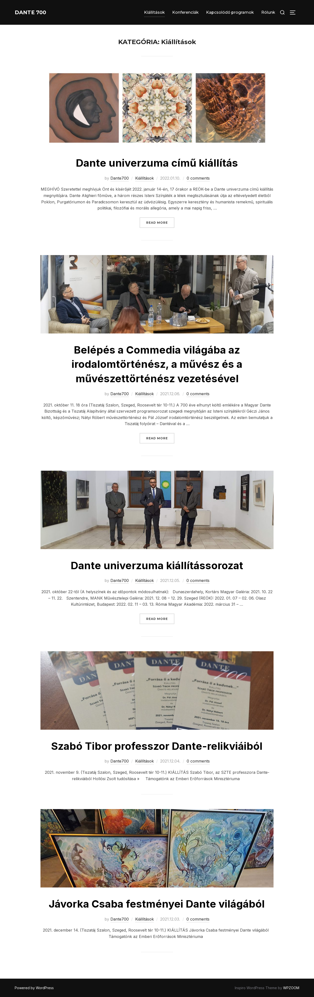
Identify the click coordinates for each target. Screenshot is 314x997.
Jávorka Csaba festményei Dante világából (157, 904)
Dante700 (119, 178)
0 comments (198, 178)
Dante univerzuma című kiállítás (157, 163)
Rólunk (268, 12)
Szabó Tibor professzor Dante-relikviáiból (156, 746)
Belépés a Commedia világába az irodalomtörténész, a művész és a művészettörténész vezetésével (157, 364)
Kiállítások (154, 12)
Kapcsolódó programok (230, 12)
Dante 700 (34, 12)
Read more (160, 222)
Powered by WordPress (34, 988)
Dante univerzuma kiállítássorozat (157, 565)
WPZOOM (291, 988)
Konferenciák (185, 12)
